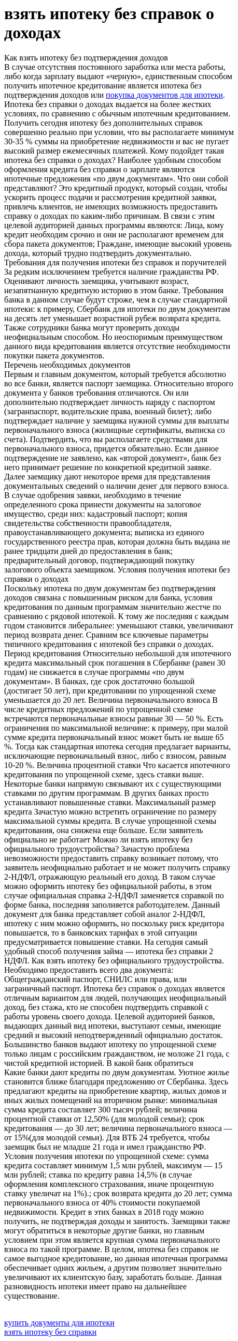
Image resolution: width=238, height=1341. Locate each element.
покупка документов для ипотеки (164, 95)
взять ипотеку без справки (50, 1332)
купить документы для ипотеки (59, 1322)
